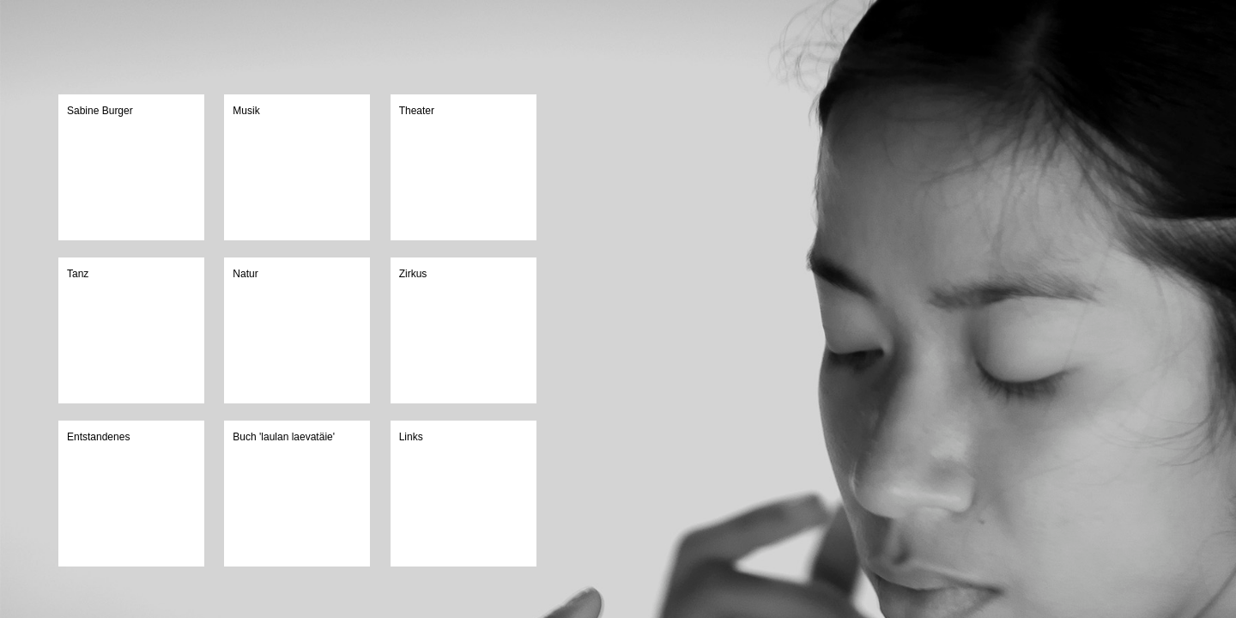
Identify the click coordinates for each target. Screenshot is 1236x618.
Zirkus (413, 274)
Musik (246, 111)
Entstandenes (98, 437)
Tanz (77, 274)
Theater (416, 111)
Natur (245, 274)
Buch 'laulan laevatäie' (284, 437)
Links (411, 437)
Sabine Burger (100, 111)
